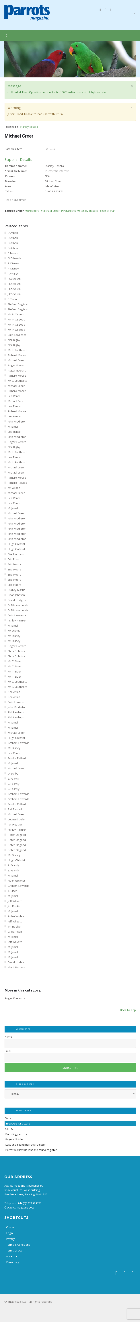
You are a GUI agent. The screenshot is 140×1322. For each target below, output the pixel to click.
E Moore (13, 253)
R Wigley (13, 273)
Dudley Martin (16, 590)
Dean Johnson (16, 595)
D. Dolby (13, 773)
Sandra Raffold (17, 758)
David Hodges (17, 600)
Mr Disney (14, 630)
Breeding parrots (16, 1134)
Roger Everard (17, 365)
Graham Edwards (18, 743)
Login (9, 1233)
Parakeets (69, 210)
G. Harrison (15, 931)
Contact (10, 1227)
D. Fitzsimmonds (18, 605)
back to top (128, 1010)
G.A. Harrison (16, 554)
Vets (8, 1118)
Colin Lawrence (17, 335)
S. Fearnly (14, 778)
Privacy (10, 1239)
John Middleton (17, 421)
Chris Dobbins (16, 651)
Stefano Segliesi (18, 304)
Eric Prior (13, 559)
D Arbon (13, 232)
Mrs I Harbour (17, 967)
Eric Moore (14, 564)
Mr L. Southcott (17, 350)
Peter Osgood (17, 834)
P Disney (13, 263)
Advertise (11, 1256)
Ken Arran (14, 692)
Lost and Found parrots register (25, 1144)
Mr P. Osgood (16, 314)
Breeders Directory (17, 1123)
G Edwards (15, 258)
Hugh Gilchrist (16, 544)
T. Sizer (12, 891)
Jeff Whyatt (15, 901)
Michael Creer (51, 210)
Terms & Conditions (18, 1244)
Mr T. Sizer (14, 661)
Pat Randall (15, 809)
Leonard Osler (17, 819)
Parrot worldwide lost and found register (31, 1150)
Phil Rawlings (16, 712)
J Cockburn (14, 278)
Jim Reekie (14, 906)
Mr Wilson (14, 488)
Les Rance (14, 396)
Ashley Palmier (17, 620)
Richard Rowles (17, 482)
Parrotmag (12, 1262)
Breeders (33, 210)
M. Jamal (13, 426)
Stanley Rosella (29, 126)
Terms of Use (14, 1250)
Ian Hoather (15, 824)
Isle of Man (108, 210)
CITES (9, 1129)
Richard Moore (17, 355)
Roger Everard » (15, 998)
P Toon (12, 299)
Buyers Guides (14, 1139)
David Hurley (16, 962)
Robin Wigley (16, 916)
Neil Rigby (14, 340)
